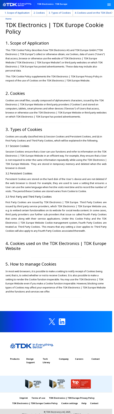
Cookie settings (69, 403)
